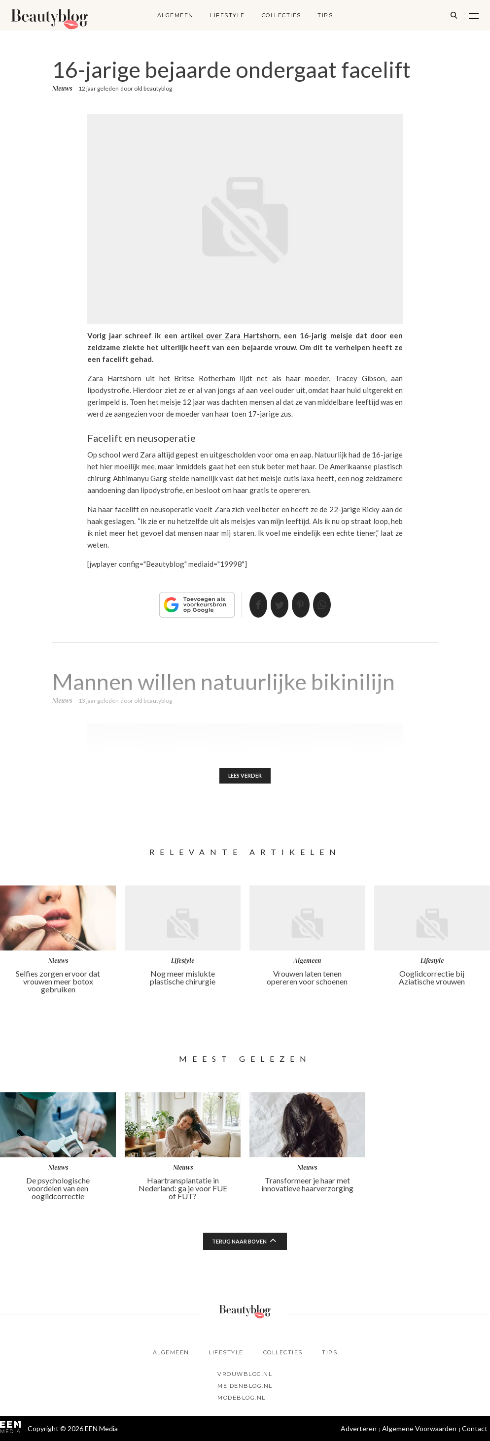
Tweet (275, 605)
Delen (246, 605)
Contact (475, 1428)
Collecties (281, 15)
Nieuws (62, 88)
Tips (325, 15)
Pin (304, 605)
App (334, 605)
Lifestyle (227, 15)
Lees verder (245, 776)
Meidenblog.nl (245, 1385)
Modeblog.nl (241, 1397)
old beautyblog (153, 88)
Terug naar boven (239, 1242)
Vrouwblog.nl (244, 1374)
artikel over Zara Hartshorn (229, 335)
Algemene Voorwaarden (419, 1428)
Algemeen (175, 15)
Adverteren (359, 1428)
